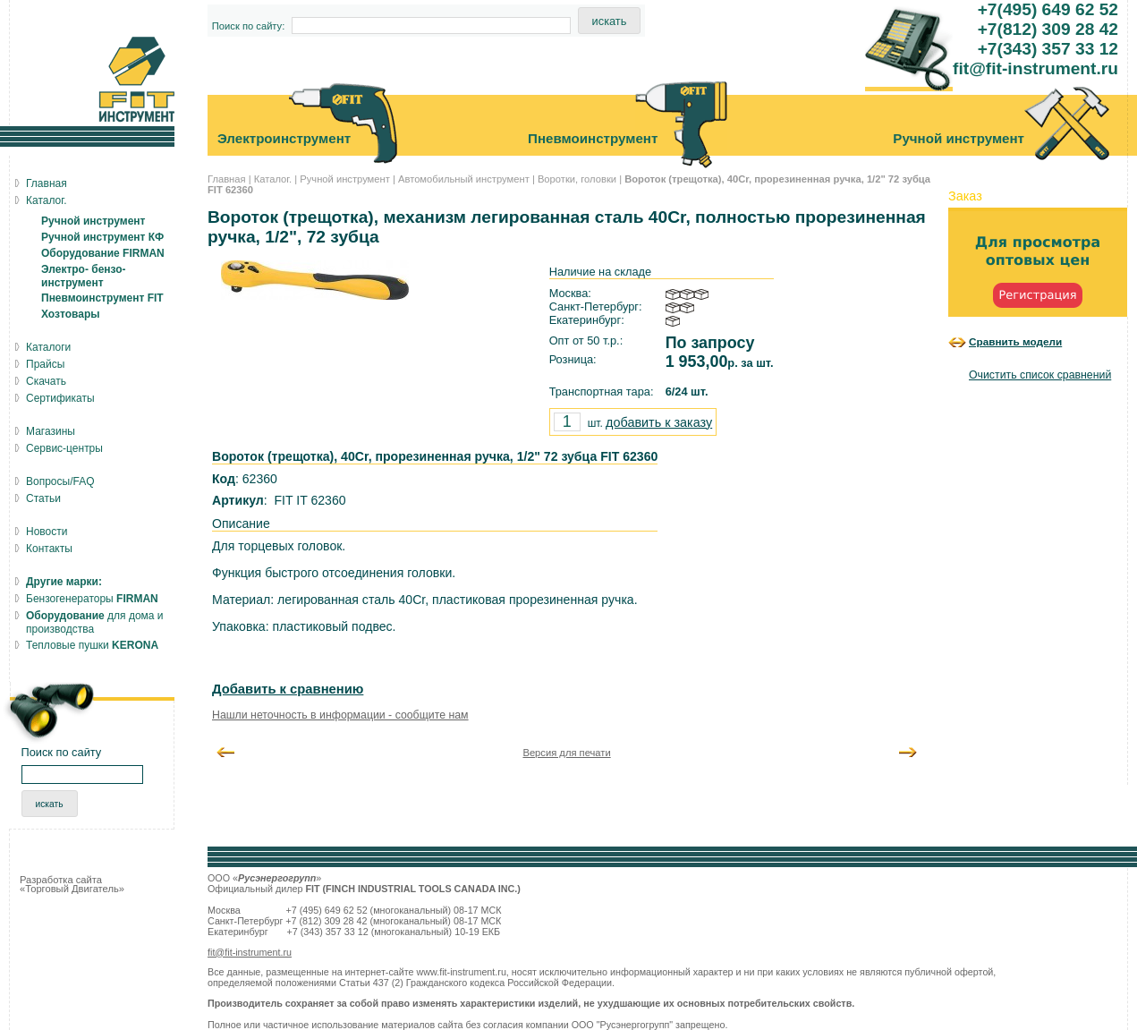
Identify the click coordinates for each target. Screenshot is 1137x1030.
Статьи (43, 498)
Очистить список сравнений (1040, 375)
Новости (46, 531)
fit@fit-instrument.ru (250, 952)
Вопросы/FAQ (60, 481)
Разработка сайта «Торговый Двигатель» (72, 884)
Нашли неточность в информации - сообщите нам (340, 715)
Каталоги (48, 347)
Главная (227, 179)
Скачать (46, 381)
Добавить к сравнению (287, 689)
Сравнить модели (1015, 341)
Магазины (50, 431)
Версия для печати (566, 752)
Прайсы (45, 364)
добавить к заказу (659, 422)
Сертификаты (60, 398)
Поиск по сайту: (248, 26)
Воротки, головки (577, 179)
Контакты (49, 548)
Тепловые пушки (92, 645)
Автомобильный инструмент (464, 179)
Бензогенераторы (92, 598)
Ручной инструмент (345, 179)
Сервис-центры (64, 448)
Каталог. (273, 179)
